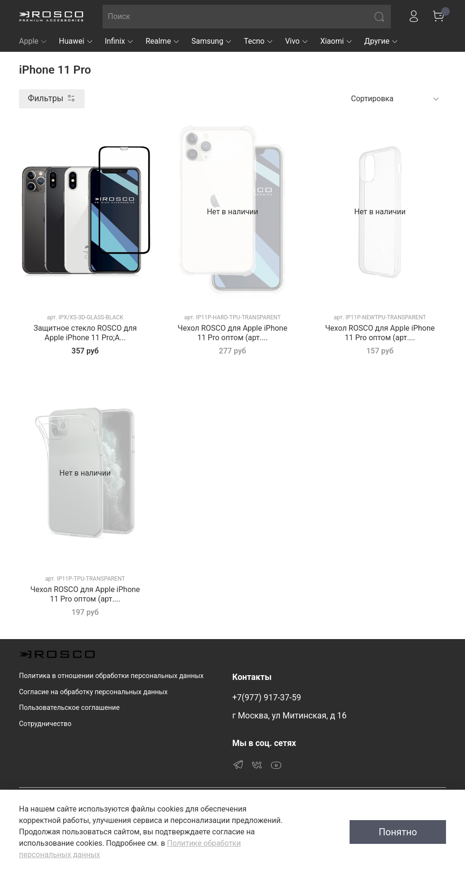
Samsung (211, 41)
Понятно (398, 832)
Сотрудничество (45, 724)
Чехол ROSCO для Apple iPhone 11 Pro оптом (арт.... (232, 333)
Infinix (119, 41)
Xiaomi (336, 41)
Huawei (76, 41)
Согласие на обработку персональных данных (93, 692)
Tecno (259, 41)
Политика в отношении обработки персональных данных (111, 676)
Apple (33, 41)
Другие (381, 41)
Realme (162, 41)
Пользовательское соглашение (69, 708)
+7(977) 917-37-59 (266, 697)
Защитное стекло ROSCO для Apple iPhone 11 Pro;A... (85, 333)
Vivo (297, 41)
